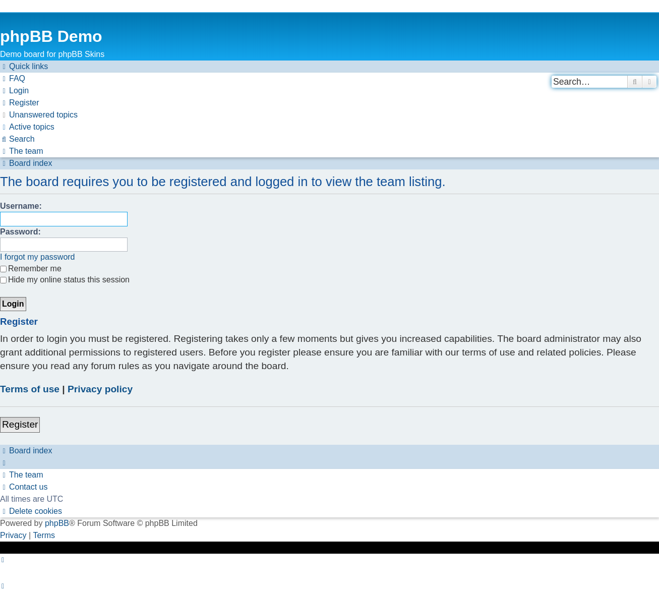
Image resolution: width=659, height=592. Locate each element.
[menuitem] (12, 79)
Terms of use (29, 389)
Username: (21, 206)
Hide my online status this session (65, 279)
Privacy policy (100, 389)
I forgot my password (37, 257)
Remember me (31, 268)
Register (20, 424)
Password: (20, 231)
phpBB (57, 523)
